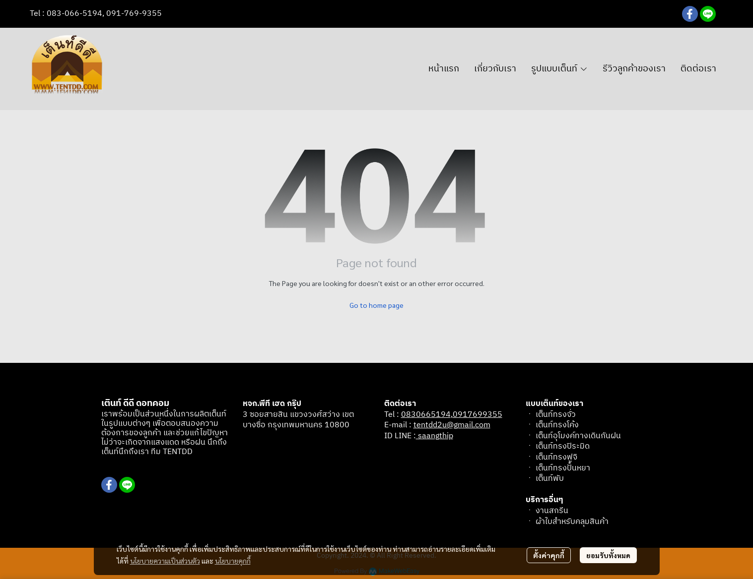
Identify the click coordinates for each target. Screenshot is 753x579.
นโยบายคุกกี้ (233, 560)
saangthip (434, 436)
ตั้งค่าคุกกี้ (548, 555)
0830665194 (426, 414)
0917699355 (477, 414)
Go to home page (376, 304)
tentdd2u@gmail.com (451, 425)
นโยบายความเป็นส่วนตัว (165, 560)
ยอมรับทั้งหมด (608, 555)
